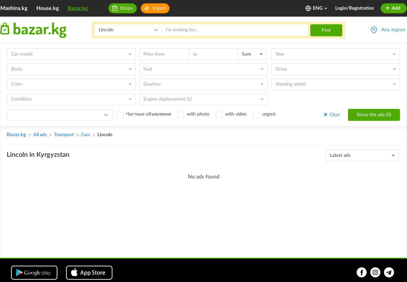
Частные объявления (148, 114)
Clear (331, 114)
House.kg (47, 8)
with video (236, 114)
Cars (85, 135)
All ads (40, 135)
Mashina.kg (13, 8)
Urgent (159, 8)
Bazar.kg (78, 8)
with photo (198, 114)
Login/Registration (354, 8)
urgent (269, 114)
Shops (126, 8)
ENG (320, 8)
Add (392, 8)
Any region (393, 29)
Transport (64, 135)
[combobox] (71, 54)
